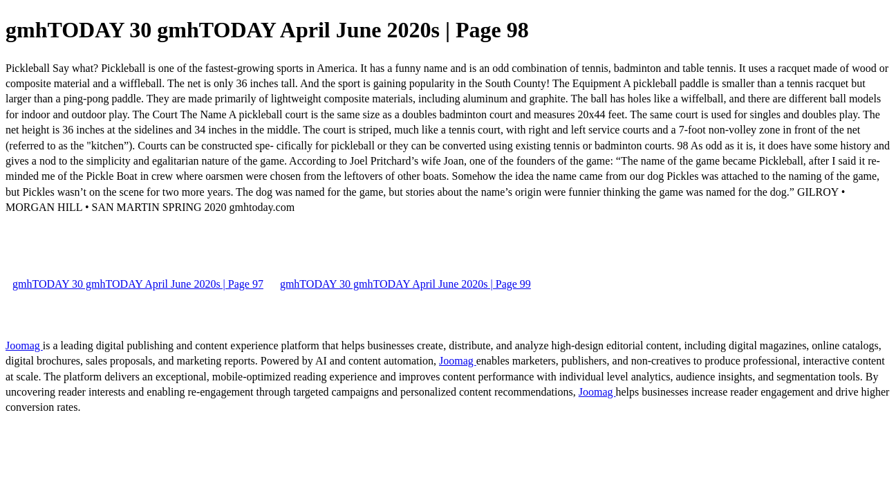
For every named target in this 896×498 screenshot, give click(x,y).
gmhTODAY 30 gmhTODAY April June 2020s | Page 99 (405, 284)
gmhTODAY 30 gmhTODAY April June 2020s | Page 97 (137, 284)
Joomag (24, 345)
